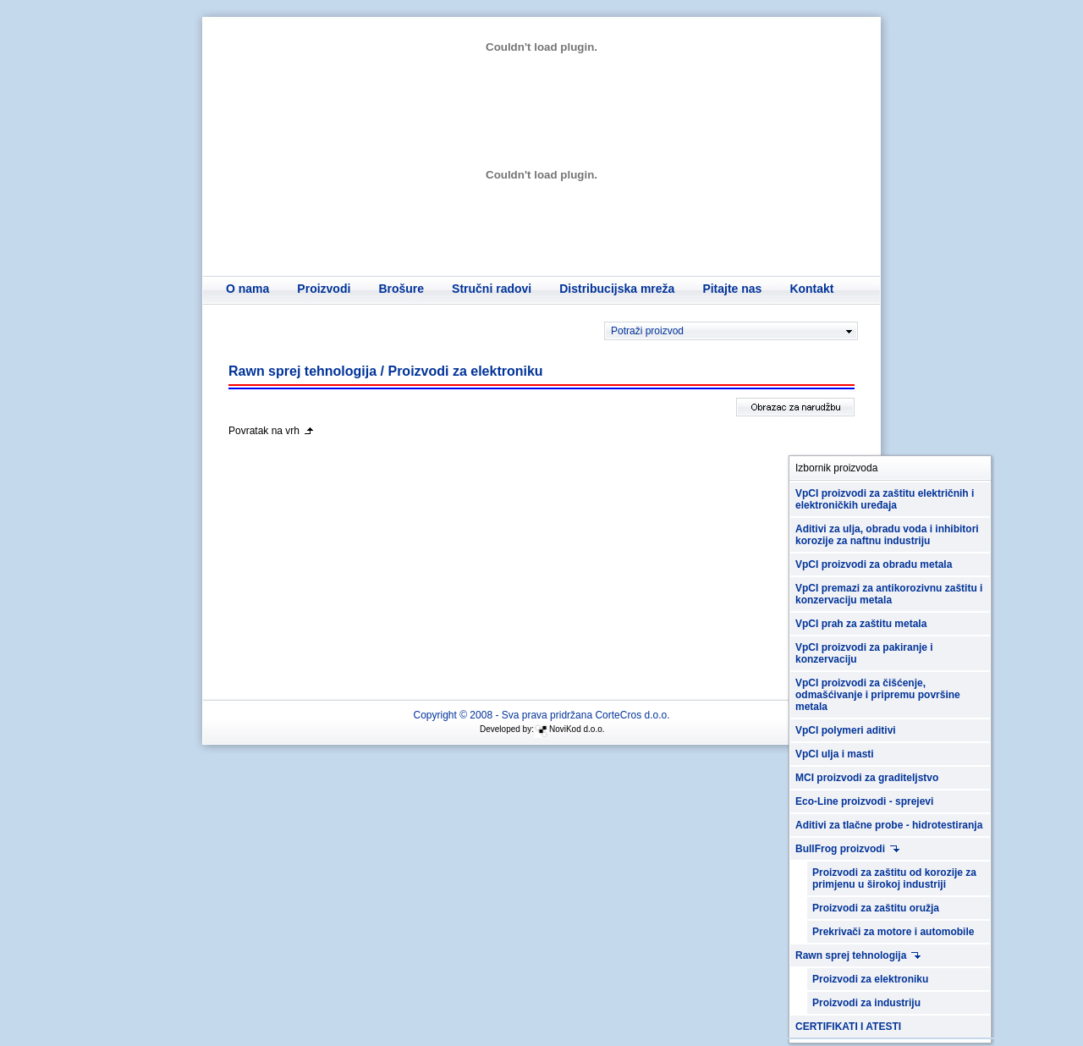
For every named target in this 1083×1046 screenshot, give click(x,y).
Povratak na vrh (264, 431)
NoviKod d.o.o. (577, 729)
